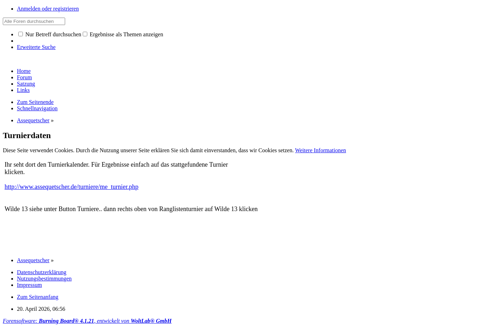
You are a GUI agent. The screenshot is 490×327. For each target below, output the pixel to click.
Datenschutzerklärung (41, 272)
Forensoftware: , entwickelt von (87, 321)
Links (23, 90)
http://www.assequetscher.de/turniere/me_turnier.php (71, 186)
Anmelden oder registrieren (48, 9)
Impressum (29, 285)
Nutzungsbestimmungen (44, 279)
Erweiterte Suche (36, 47)
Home (24, 71)
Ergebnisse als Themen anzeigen (123, 34)
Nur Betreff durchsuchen (49, 34)
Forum (24, 77)
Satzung (26, 84)
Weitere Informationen (320, 150)
